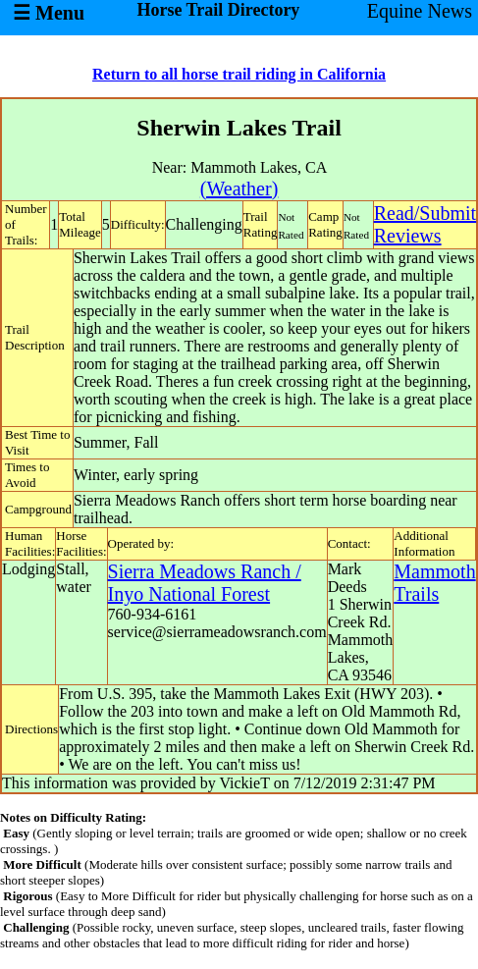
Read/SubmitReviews (425, 224)
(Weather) (239, 188)
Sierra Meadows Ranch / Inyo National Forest (204, 583)
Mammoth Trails (434, 583)
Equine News (419, 11)
